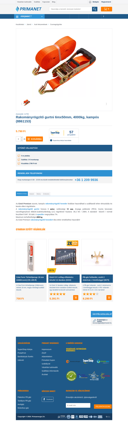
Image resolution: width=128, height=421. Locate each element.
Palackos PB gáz (24, 398)
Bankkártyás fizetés (25, 357)
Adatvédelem (47, 357)
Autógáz (21, 405)
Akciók (74, 16)
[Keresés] (73, 9)
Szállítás (37, 2)
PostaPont (22, 354)
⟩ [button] (106, 103)
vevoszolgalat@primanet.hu (102, 324)
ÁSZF (44, 354)
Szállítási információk (50, 372)
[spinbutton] (18, 139)
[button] (22, 138)
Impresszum (47, 350)
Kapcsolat (46, 2)
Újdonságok (95, 16)
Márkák (84, 16)
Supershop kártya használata (60, 140)
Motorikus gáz (23, 409)
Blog (53, 2)
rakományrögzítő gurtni (28, 210)
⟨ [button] (21, 103)
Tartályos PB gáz (24, 402)
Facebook (48, 400)
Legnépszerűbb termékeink (57, 16)
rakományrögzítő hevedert (42, 221)
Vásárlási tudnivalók (24, 2)
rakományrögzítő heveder (56, 205)
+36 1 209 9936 (86, 180)
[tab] (26, 194)
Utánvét (21, 361)
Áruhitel (45, 375)
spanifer (40, 215)
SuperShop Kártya (25, 350)
